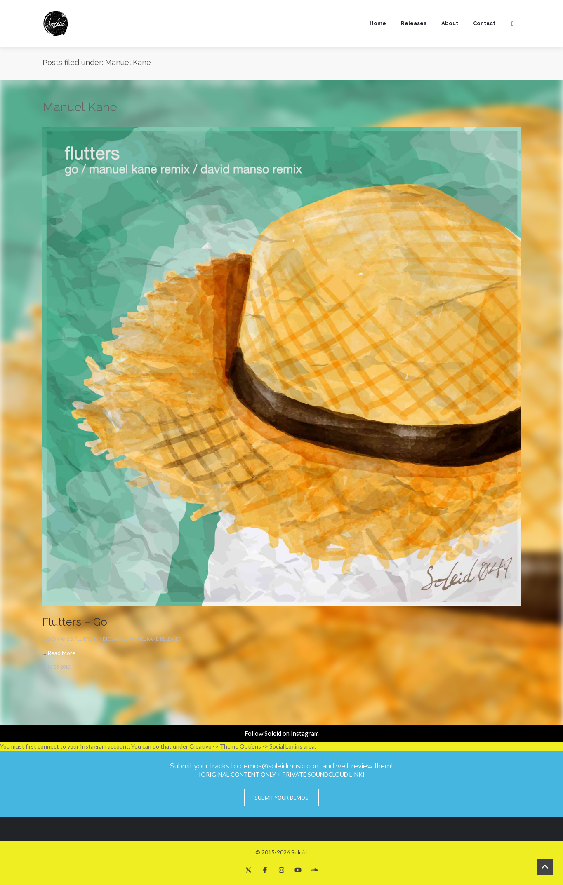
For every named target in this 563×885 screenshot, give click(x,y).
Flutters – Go (74, 622)
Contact (484, 23)
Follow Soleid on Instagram (282, 733)
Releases (413, 23)
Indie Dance (112, 638)
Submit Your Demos (281, 797)
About (449, 23)
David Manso (57, 638)
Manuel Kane (142, 638)
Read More (61, 652)
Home (378, 23)
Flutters (86, 638)
